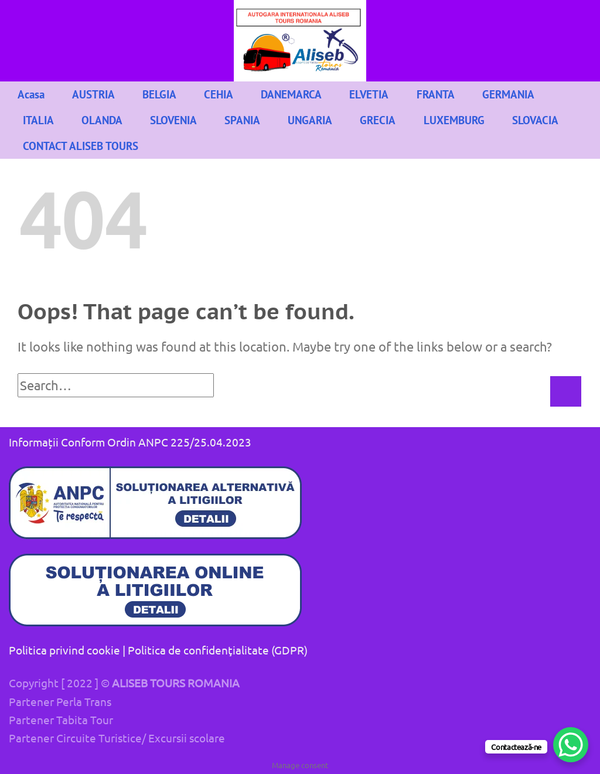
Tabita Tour (84, 719)
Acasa (31, 94)
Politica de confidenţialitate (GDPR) (218, 650)
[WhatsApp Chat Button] (570, 744)
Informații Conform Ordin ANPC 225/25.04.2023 (130, 442)
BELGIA (159, 94)
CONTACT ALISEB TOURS (80, 145)
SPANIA (242, 119)
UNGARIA (310, 119)
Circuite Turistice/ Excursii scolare (140, 738)
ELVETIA (368, 94)
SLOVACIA (535, 119)
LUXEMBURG (454, 119)
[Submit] (565, 391)
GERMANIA (508, 94)
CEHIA (218, 94)
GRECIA (378, 119)
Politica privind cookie (64, 650)
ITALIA (38, 119)
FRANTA (436, 94)
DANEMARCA (291, 94)
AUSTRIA (93, 94)
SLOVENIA (173, 119)
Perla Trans (83, 701)
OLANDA (101, 119)
